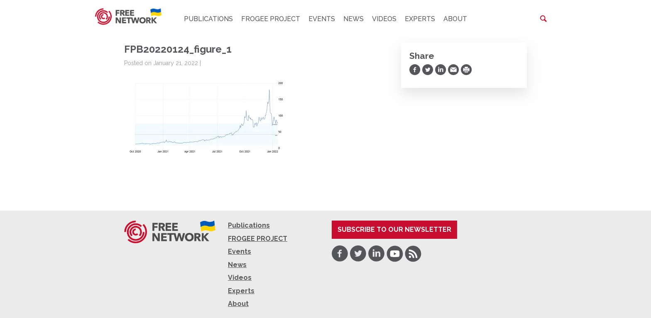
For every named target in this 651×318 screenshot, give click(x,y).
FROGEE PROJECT (270, 19)
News (353, 19)
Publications (208, 19)
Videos (384, 19)
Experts (420, 19)
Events (321, 19)
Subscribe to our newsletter (394, 229)
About (455, 19)
